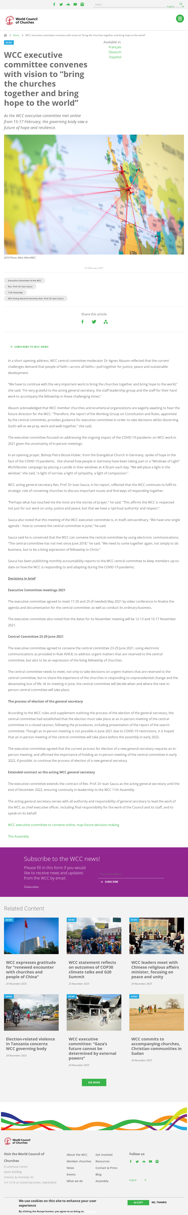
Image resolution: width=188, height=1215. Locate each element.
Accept (138, 1202)
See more (94, 1082)
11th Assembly (15, 292)
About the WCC (77, 1155)
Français (115, 47)
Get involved (104, 1155)
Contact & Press (106, 1168)
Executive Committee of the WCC (24, 280)
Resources (103, 1161)
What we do (75, 1181)
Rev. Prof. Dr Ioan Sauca (20, 286)
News (16, 35)
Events (71, 1174)
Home (5, 35)
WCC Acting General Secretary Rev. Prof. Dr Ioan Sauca (35, 298)
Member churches (79, 1161)
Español (115, 57)
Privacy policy (31, 886)
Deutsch (115, 52)
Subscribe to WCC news (31, 346)
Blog (99, 1174)
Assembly (102, 1181)
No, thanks (159, 1202)
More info (90, 1211)
